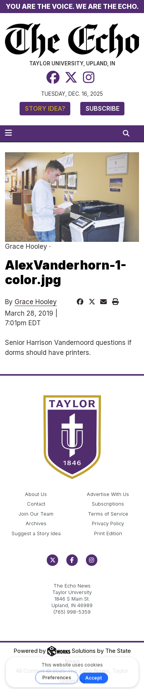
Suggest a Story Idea (36, 533)
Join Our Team (35, 514)
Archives (36, 523)
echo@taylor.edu (72, 578)
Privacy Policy (108, 523)
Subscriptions (108, 504)
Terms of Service (108, 514)
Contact (36, 504)
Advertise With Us (108, 494)
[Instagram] (88, 77)
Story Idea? (45, 108)
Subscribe (102, 108)
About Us (36, 494)
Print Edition (108, 533)
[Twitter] (71, 77)
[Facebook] (53, 77)
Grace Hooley (36, 302)
